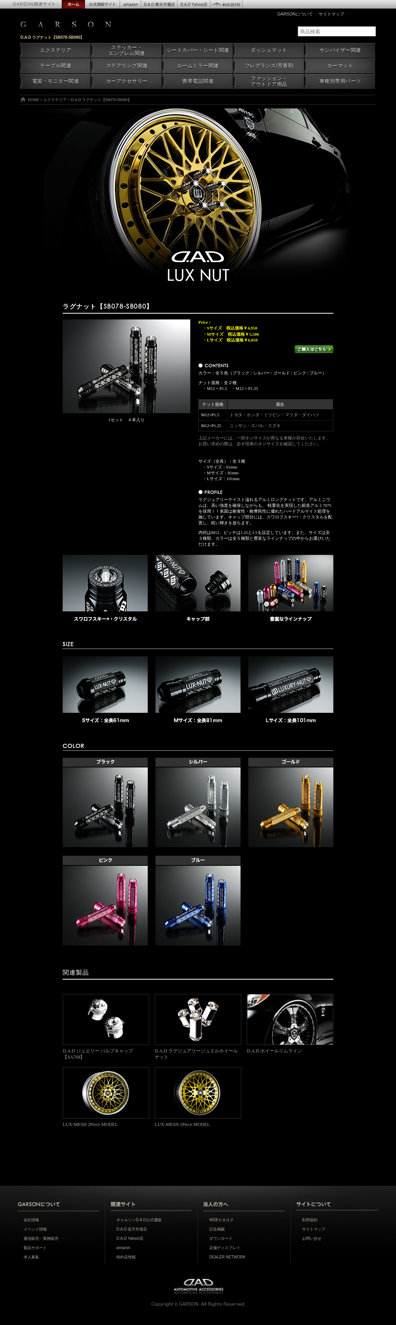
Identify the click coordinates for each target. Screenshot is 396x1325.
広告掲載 (217, 1229)
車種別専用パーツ (340, 81)
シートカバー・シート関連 (198, 50)
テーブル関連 (55, 66)
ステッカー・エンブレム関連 (126, 50)
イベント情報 (35, 1229)
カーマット (340, 66)
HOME (33, 100)
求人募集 (31, 1257)
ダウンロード (220, 1238)
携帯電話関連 (197, 81)
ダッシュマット (269, 50)
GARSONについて (295, 14)
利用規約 (309, 1220)
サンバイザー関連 (340, 50)
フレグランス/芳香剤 (269, 66)
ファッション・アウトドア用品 (269, 81)
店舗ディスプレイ (224, 1248)
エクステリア (55, 50)
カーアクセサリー (127, 81)
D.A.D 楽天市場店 (131, 1229)
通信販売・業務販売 (41, 1238)
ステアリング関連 (127, 66)
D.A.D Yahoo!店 (129, 1238)
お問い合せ (311, 1238)
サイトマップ (331, 14)
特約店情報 (126, 1257)
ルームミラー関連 (198, 66)
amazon (123, 1248)
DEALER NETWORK (227, 1257)
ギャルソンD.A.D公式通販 (139, 1220)
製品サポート (35, 1248)
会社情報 (31, 1220)
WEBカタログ (221, 1220)
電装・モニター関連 (55, 81)
